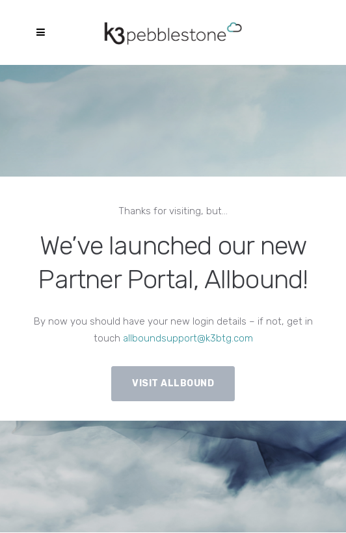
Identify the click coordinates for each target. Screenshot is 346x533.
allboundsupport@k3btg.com (188, 338)
